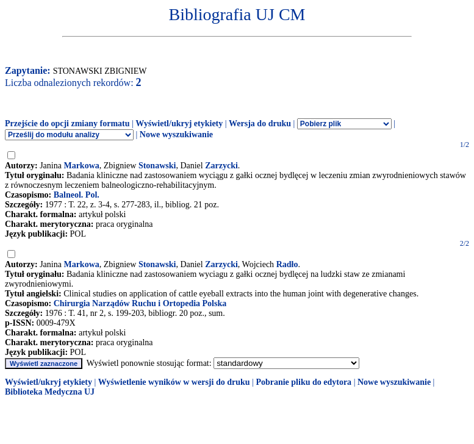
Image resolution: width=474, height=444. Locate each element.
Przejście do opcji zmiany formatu (67, 123)
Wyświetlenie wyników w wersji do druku (174, 382)
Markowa (81, 165)
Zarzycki (221, 165)
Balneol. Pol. (76, 194)
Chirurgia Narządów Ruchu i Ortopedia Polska (140, 303)
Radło (287, 264)
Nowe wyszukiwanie (176, 134)
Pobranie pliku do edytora (303, 382)
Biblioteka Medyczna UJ (50, 391)
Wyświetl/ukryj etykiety (179, 123)
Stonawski (157, 165)
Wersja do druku (260, 123)
